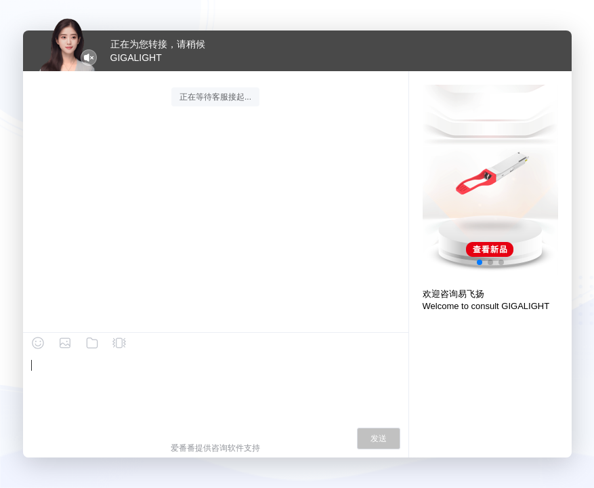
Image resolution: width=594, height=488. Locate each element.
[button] (479, 262)
